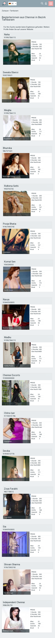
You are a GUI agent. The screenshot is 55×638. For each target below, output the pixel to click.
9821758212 (9, 492)
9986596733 (7, 605)
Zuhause (5, 11)
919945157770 (8, 454)
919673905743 (8, 227)
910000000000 (8, 378)
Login (46, 3)
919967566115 (10, 37)
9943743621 (7, 75)
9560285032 (9, 265)
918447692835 (8, 302)
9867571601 (7, 151)
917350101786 (10, 416)
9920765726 (9, 189)
